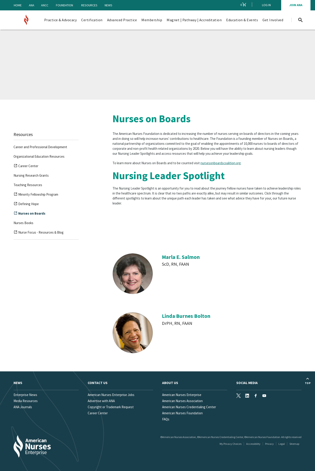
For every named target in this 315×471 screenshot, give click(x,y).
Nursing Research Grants (31, 175)
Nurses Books (23, 223)
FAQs (165, 419)
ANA (31, 5)
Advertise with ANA (101, 401)
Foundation (64, 5)
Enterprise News (25, 395)
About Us (170, 383)
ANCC (44, 5)
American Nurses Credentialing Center (189, 407)
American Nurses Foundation (182, 413)
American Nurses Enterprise (181, 395)
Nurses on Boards (29, 214)
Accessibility (253, 443)
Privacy (269, 443)
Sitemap (294, 443)
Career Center (26, 167)
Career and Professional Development (40, 147)
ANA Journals (23, 407)
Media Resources (26, 401)
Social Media (247, 383)
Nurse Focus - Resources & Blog (39, 233)
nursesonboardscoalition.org (220, 163)
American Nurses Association (182, 401)
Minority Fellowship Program (36, 195)
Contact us (98, 383)
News (108, 5)
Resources (89, 5)
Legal (281, 443)
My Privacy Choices (230, 443)
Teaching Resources (28, 185)
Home (18, 5)
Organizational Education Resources (39, 156)
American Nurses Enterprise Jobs (111, 395)
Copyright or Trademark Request (111, 407)
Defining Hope (26, 205)
